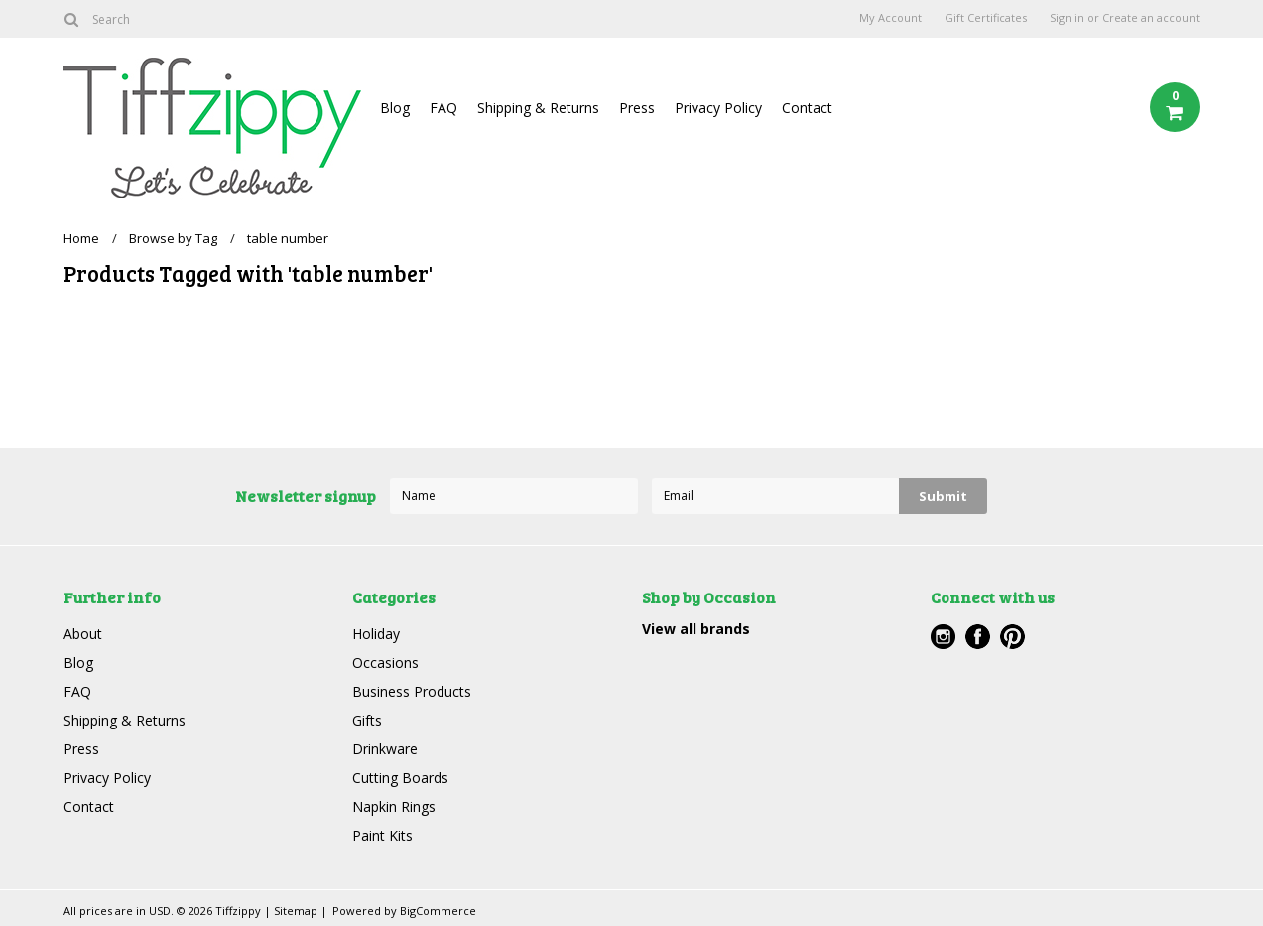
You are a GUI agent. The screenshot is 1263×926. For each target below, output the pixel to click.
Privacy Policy (718, 107)
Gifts (367, 720)
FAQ (443, 107)
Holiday (376, 633)
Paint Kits (382, 835)
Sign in (1067, 18)
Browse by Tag (173, 238)
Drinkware (385, 748)
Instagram (943, 636)
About (82, 633)
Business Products (411, 691)
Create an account (1151, 18)
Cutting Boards (400, 777)
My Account (890, 18)
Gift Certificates (986, 18)
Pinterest (1012, 636)
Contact (807, 107)
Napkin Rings (394, 806)
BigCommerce (438, 910)
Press (637, 107)
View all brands (696, 628)
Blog (395, 107)
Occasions (385, 662)
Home (81, 238)
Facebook (977, 636)
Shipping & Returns (538, 107)
